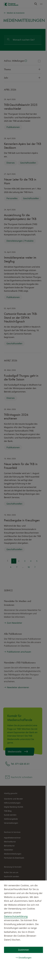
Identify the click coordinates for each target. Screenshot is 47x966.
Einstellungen (25, 957)
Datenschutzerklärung (16, 916)
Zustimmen (23, 949)
